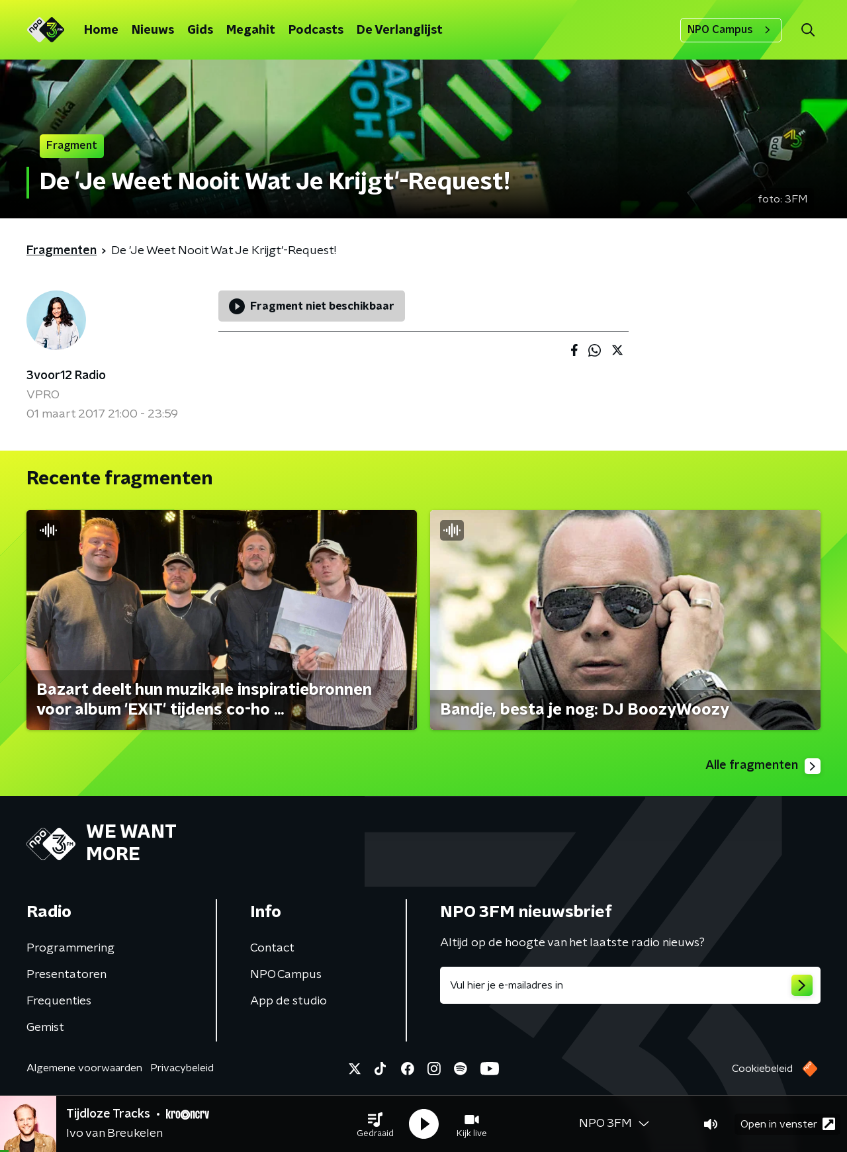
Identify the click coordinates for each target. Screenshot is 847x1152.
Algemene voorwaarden (84, 1068)
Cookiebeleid (762, 1068)
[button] (375, 1124)
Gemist (45, 1028)
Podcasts (316, 30)
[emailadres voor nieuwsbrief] (630, 985)
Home (101, 30)
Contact (272, 948)
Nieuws (153, 30)
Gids (200, 30)
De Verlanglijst (400, 30)
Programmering (70, 948)
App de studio (288, 1001)
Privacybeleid (182, 1068)
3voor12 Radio (66, 376)
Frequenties (58, 1001)
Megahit (250, 30)
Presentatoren (66, 975)
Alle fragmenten (763, 766)
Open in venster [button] (787, 1124)
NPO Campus (731, 29)
